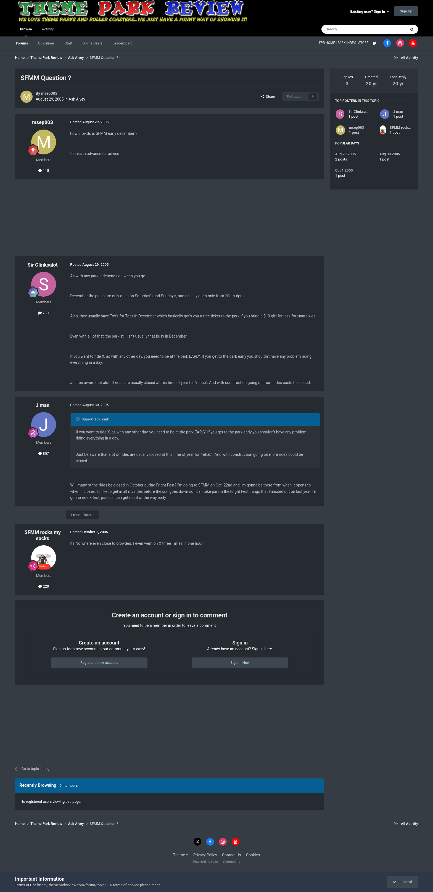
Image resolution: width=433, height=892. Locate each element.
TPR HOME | (328, 43)
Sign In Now (239, 663)
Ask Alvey (76, 99)
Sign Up (406, 11)
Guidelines (46, 43)
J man (42, 405)
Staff (68, 43)
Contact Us (231, 855)
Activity (48, 29)
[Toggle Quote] (78, 419)
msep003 (49, 93)
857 (43, 453)
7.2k (43, 313)
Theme (180, 855)
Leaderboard (122, 43)
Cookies (253, 855)
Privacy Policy (205, 855)
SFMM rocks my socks (42, 535)
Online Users (92, 43)
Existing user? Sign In (369, 11)
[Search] (350, 29)
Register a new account (99, 663)
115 (43, 171)
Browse (26, 31)
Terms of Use (25, 885)
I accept (402, 882)
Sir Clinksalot (43, 265)
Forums (22, 43)
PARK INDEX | (347, 43)
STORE (363, 43)
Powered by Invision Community (216, 862)
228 (43, 586)
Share (268, 96)
